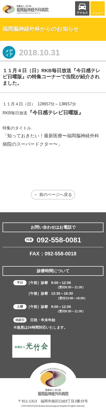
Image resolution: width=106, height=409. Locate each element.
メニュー (97, 12)
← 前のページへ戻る (53, 194)
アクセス (82, 12)
